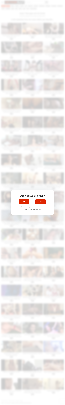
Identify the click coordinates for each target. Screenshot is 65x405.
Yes (23, 201)
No (40, 201)
